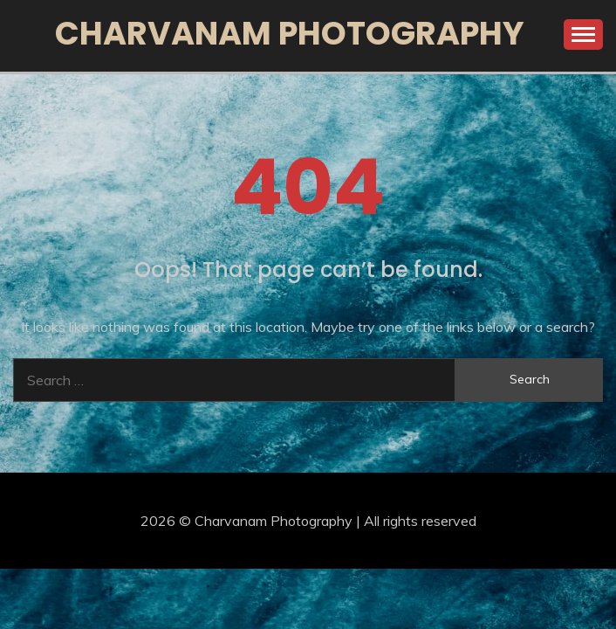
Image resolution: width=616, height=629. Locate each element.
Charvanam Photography (289, 33)
